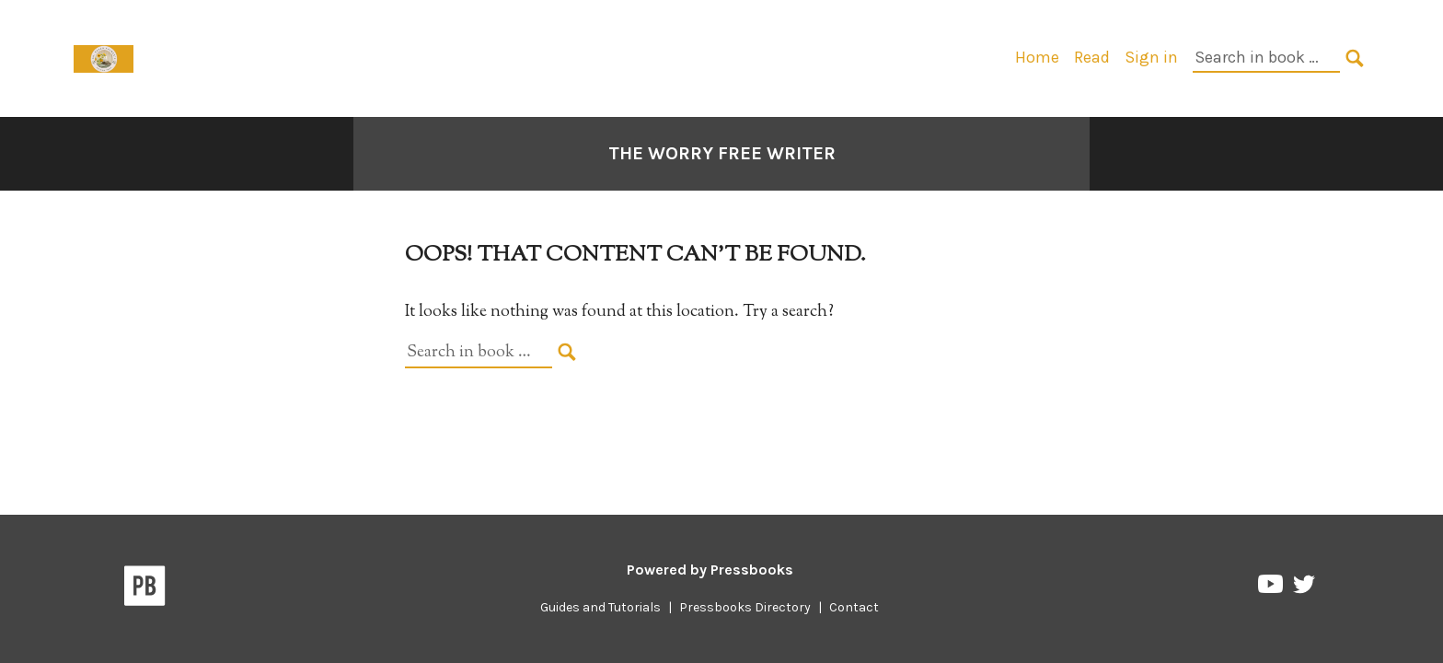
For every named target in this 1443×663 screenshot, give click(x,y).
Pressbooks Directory (745, 607)
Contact (854, 607)
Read (1092, 57)
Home (1037, 57)
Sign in (1151, 57)
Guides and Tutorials (600, 607)
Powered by (710, 569)
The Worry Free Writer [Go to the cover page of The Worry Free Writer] (722, 153)
